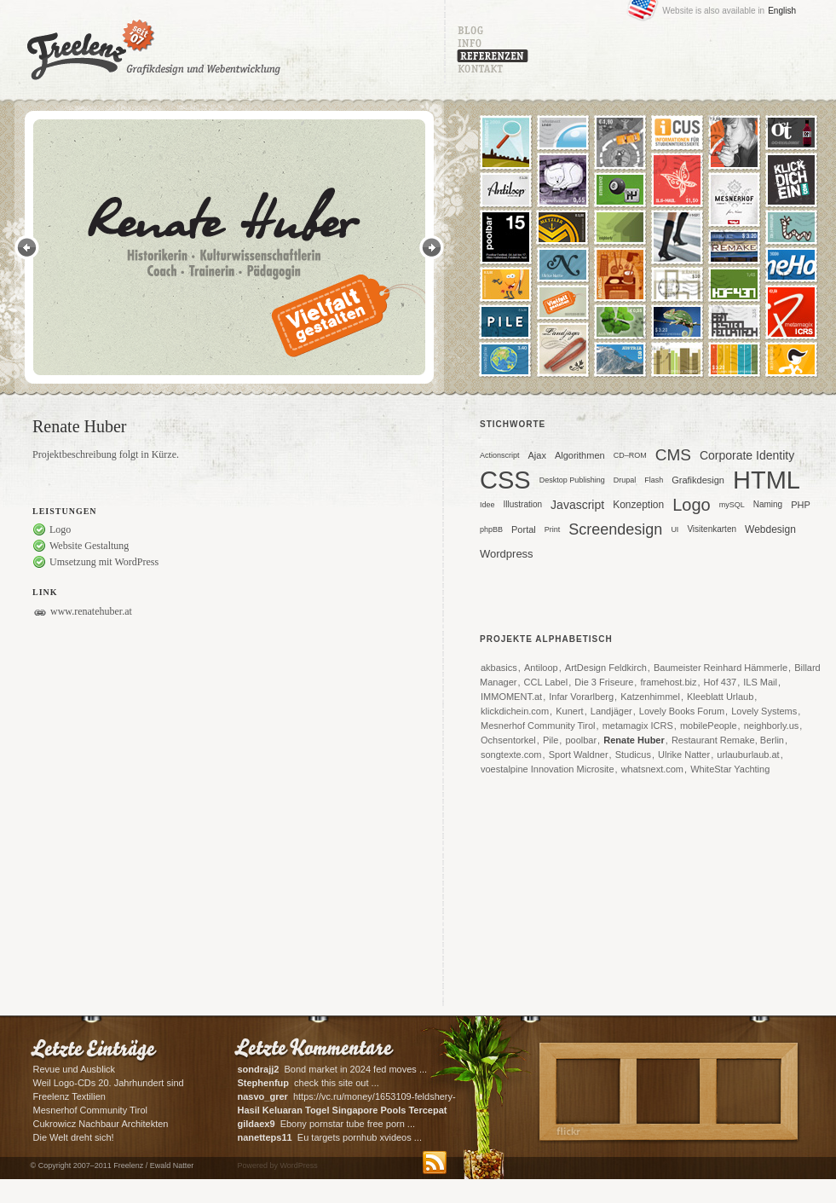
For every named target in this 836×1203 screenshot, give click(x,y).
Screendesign (615, 529)
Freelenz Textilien (69, 1096)
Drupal (625, 480)
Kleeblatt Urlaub (720, 696)
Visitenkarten (711, 529)
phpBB (491, 529)
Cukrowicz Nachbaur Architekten (101, 1124)
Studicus (633, 754)
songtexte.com (511, 754)
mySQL (732, 504)
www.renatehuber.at (91, 611)
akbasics (499, 667)
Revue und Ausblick (74, 1069)
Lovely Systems (764, 711)
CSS (505, 482)
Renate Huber (634, 740)
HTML (766, 482)
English (782, 10)
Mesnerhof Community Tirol (538, 725)
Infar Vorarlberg (581, 696)
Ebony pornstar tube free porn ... (327, 1124)
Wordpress (506, 553)
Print (553, 529)
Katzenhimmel (650, 696)
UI (674, 529)
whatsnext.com (652, 769)
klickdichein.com (515, 711)
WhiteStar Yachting (730, 769)
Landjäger (611, 711)
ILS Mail (760, 682)
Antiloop (541, 667)
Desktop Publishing (572, 480)
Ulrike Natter (684, 754)
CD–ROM (630, 455)
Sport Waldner (578, 754)
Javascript (577, 505)
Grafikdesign (698, 480)
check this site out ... (308, 1083)
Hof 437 (720, 682)
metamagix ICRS (637, 725)
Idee (487, 504)
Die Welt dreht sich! (73, 1137)
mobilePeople (708, 725)
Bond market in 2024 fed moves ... (333, 1069)
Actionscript (500, 455)
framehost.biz (668, 682)
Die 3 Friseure (603, 682)
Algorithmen (580, 455)
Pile (550, 740)
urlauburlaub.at (748, 754)
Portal (523, 529)
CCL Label (546, 682)
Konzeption (638, 505)
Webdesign (770, 529)
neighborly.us (771, 725)
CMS (673, 455)
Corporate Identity (747, 455)
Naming (767, 504)
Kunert (569, 711)
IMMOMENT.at (511, 696)
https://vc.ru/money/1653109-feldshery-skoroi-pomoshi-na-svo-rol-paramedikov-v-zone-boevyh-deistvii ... (347, 1097)
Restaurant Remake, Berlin (728, 740)
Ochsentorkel (508, 740)
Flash (653, 480)
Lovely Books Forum (681, 711)
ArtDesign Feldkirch (606, 667)
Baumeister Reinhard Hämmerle (720, 667)
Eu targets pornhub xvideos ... (330, 1137)
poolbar (581, 740)
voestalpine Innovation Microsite (547, 769)
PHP (800, 505)
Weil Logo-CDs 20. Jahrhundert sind (108, 1083)
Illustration (523, 504)
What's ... (344, 1111)
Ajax (537, 455)
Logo (691, 504)
